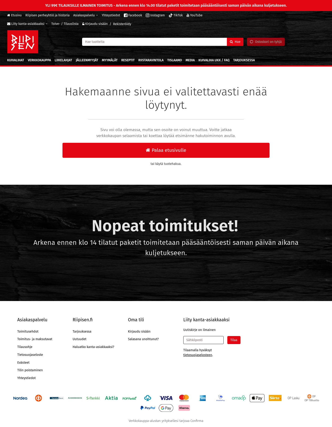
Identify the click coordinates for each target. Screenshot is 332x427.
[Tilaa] (233, 340)
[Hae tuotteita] (162, 42)
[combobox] (162, 42)
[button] (197, 355)
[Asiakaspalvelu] (85, 15)
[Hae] (235, 42)
